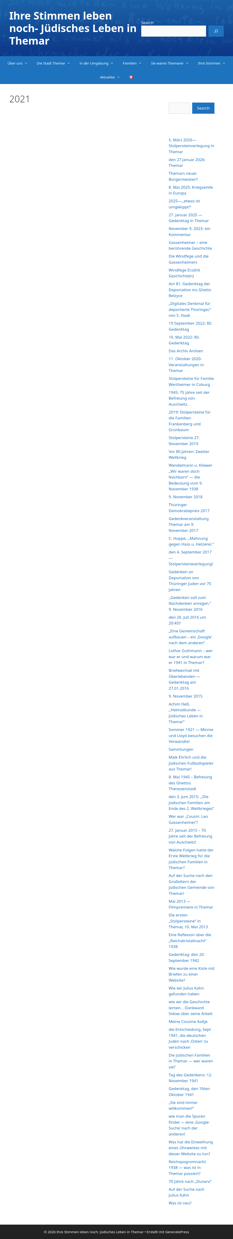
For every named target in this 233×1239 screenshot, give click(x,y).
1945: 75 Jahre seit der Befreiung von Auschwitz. (189, 398)
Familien (135, 63)
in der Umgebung (99, 63)
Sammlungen (181, 749)
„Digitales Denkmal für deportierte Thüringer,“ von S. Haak (190, 309)
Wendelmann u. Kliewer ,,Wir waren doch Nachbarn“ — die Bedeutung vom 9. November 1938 (191, 477)
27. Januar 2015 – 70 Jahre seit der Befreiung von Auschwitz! (190, 836)
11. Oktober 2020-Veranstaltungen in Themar (186, 364)
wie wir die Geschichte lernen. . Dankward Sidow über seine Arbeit (191, 1007)
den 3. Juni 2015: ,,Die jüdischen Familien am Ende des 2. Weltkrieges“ (191, 802)
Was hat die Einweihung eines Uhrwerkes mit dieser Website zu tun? (191, 1147)
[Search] (216, 31)
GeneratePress (177, 1231)
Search (147, 22)
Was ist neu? (180, 1203)
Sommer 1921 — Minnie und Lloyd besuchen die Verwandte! (191, 735)
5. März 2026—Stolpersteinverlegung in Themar (191, 145)
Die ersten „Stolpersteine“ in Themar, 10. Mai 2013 (188, 920)
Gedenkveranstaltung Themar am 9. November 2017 (189, 524)
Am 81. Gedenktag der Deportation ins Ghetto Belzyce (190, 289)
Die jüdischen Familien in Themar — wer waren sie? (191, 1061)
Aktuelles (112, 77)
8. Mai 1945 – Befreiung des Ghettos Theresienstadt (190, 782)
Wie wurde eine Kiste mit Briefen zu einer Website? (191, 974)
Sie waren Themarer (172, 63)
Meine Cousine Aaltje (188, 1021)
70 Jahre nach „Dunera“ (190, 1181)
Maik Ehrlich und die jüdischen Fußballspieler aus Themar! (191, 763)
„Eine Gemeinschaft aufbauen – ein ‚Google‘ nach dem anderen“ (190, 636)
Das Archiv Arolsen (186, 350)
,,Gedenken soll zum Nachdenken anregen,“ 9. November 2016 (190, 603)
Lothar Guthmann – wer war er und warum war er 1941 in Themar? (191, 656)
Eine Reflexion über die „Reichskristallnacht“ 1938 (190, 940)
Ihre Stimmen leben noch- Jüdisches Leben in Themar (73, 28)
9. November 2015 (186, 696)
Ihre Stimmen (214, 63)
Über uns (19, 63)
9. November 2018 (186, 496)
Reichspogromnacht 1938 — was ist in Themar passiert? (187, 1167)
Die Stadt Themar (56, 63)
